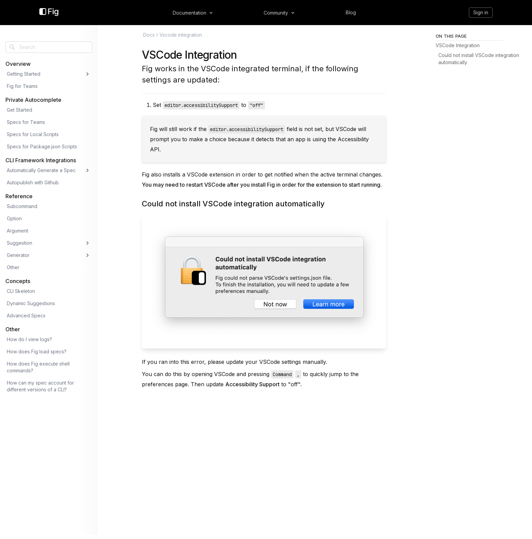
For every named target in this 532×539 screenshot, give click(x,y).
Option (14, 218)
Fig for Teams (22, 86)
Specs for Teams (26, 122)
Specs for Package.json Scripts (42, 146)
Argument (17, 231)
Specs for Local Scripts (33, 134)
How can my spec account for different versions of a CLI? (40, 386)
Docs (149, 35)
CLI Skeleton (21, 291)
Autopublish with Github (33, 182)
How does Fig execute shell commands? (38, 367)
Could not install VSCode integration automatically (233, 203)
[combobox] (48, 47)
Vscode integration (180, 35)
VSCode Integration (189, 54)
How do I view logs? (29, 339)
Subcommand (22, 206)
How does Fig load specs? (36, 351)
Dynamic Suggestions (31, 303)
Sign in (480, 12)
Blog (351, 12)
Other (13, 267)
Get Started (19, 110)
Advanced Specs (26, 315)
